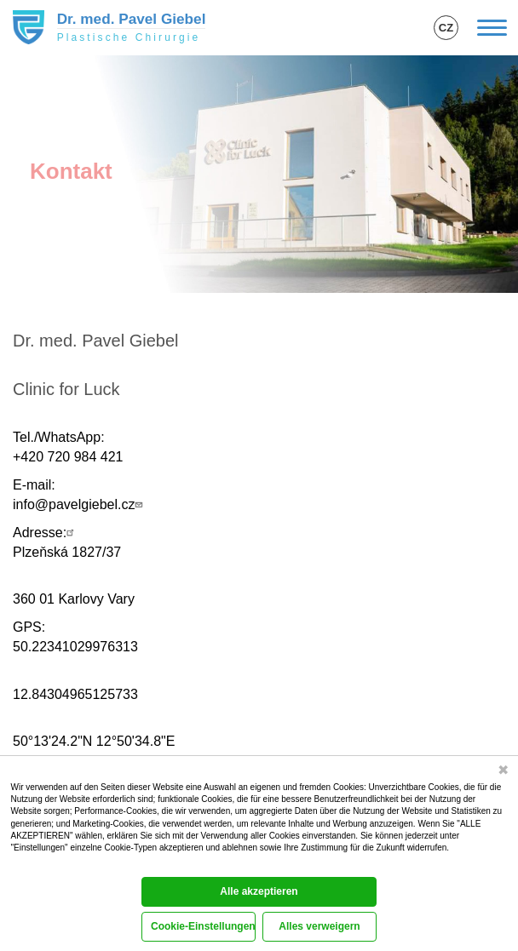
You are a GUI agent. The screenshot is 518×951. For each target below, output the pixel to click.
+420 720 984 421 (68, 457)
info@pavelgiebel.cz (80, 504)
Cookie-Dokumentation (47, 865)
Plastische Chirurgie (129, 37)
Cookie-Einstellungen (203, 926)
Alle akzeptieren (258, 891)
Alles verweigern (319, 926)
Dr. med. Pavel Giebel (131, 18)
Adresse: (45, 532)
